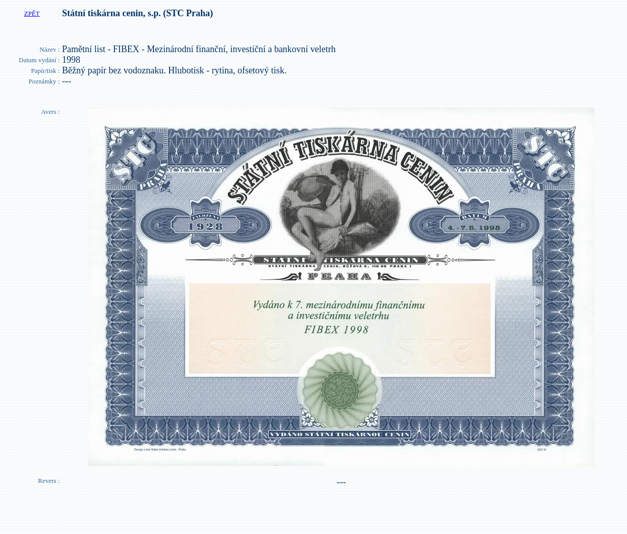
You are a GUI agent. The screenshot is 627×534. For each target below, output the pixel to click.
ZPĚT (32, 13)
